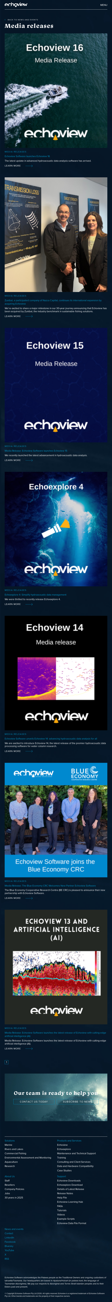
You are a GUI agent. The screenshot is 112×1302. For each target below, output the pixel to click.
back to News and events (21, 20)
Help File (62, 1197)
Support (61, 1176)
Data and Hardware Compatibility (75, 1166)
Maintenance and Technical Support (76, 1153)
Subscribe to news (77, 1101)
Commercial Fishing (15, 1153)
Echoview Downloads (69, 1180)
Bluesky (9, 1246)
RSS (7, 1258)
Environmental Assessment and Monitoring (28, 1157)
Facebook (10, 1241)
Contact (9, 1233)
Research (10, 1166)
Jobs (7, 1193)
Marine (8, 1144)
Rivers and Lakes (14, 1149)
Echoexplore (64, 1149)
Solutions (10, 1140)
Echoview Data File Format (71, 1223)
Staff (7, 1180)
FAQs (60, 1206)
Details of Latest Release (70, 1189)
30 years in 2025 (14, 1197)
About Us (10, 1176)
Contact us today (34, 1101)
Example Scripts (66, 1218)
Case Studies (64, 1170)
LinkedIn (9, 1237)
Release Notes (65, 1193)
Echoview (62, 1144)
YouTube (9, 1250)
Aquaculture (11, 1161)
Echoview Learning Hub (70, 1201)
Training (61, 1157)
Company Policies (14, 1189)
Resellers (10, 1184)
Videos (61, 1214)
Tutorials (61, 1210)
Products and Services (69, 1140)
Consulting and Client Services (73, 1161)
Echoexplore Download (70, 1184)
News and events (14, 1229)
